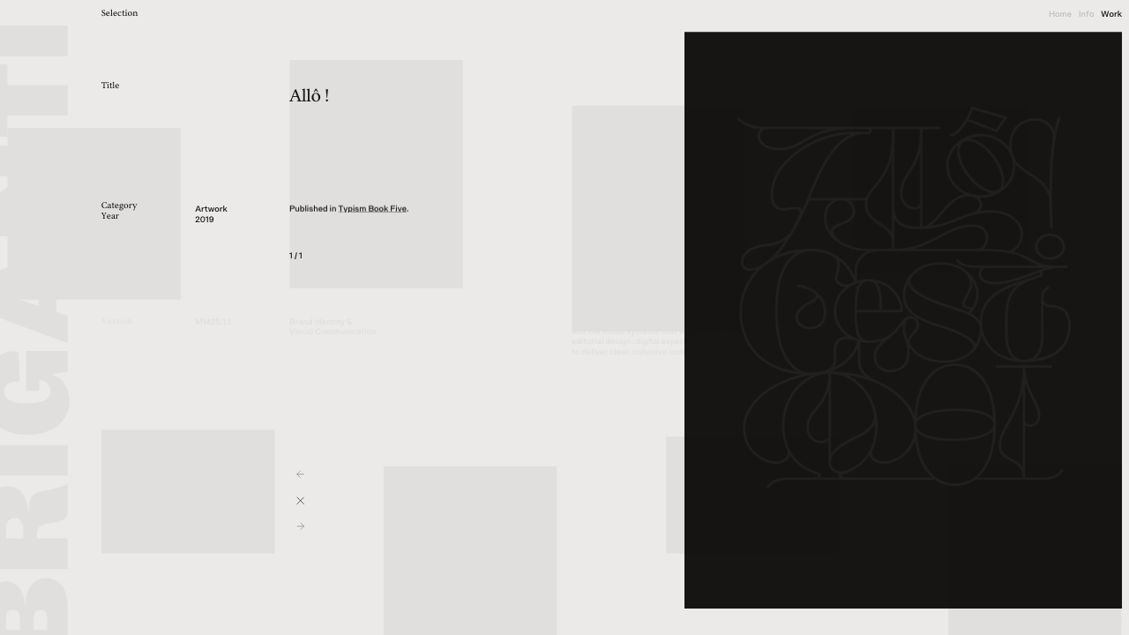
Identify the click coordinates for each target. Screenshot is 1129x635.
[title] (141, 14)
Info (1086, 14)
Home (1060, 14)
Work (1111, 14)
